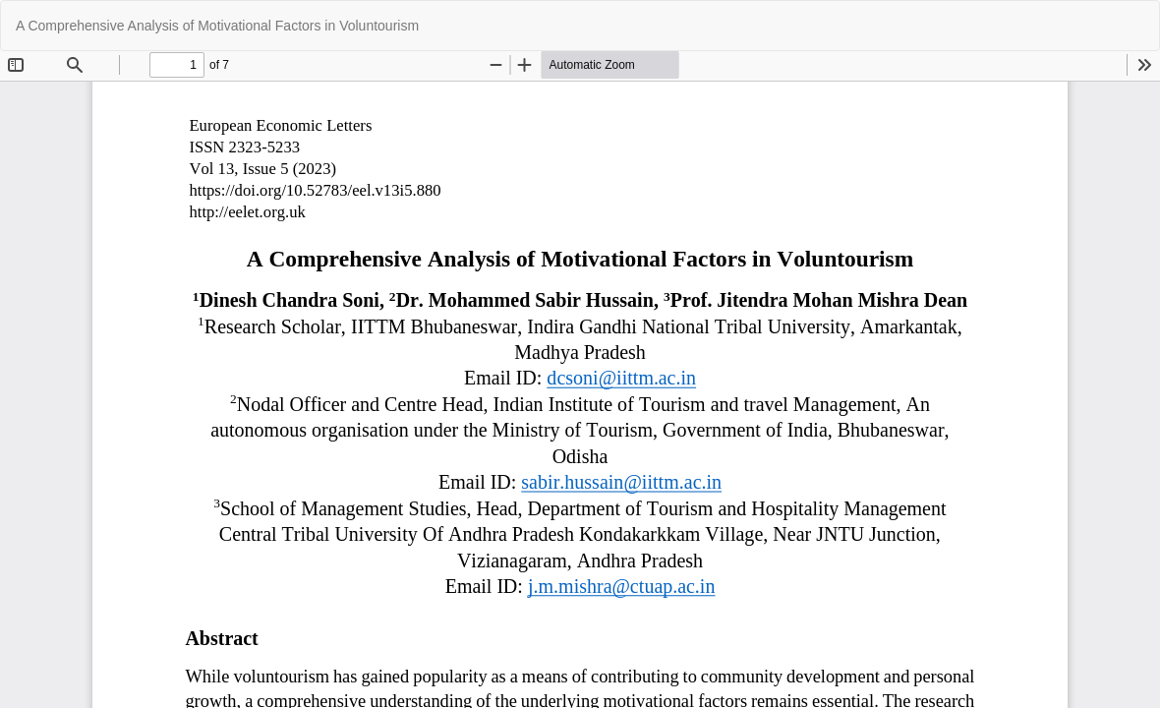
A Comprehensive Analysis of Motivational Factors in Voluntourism (217, 25)
